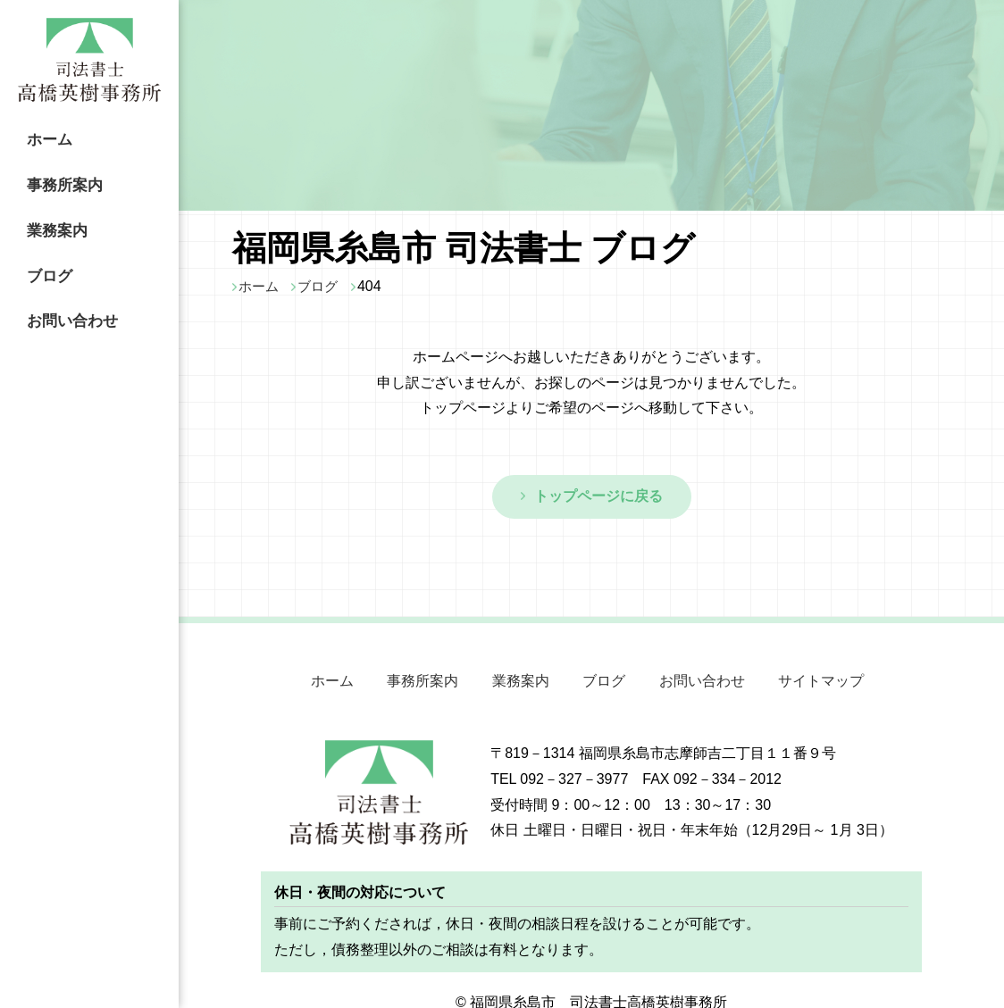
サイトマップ (809, 677)
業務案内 (50, 221)
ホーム (42, 138)
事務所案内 (58, 179)
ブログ (42, 262)
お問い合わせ (66, 304)
